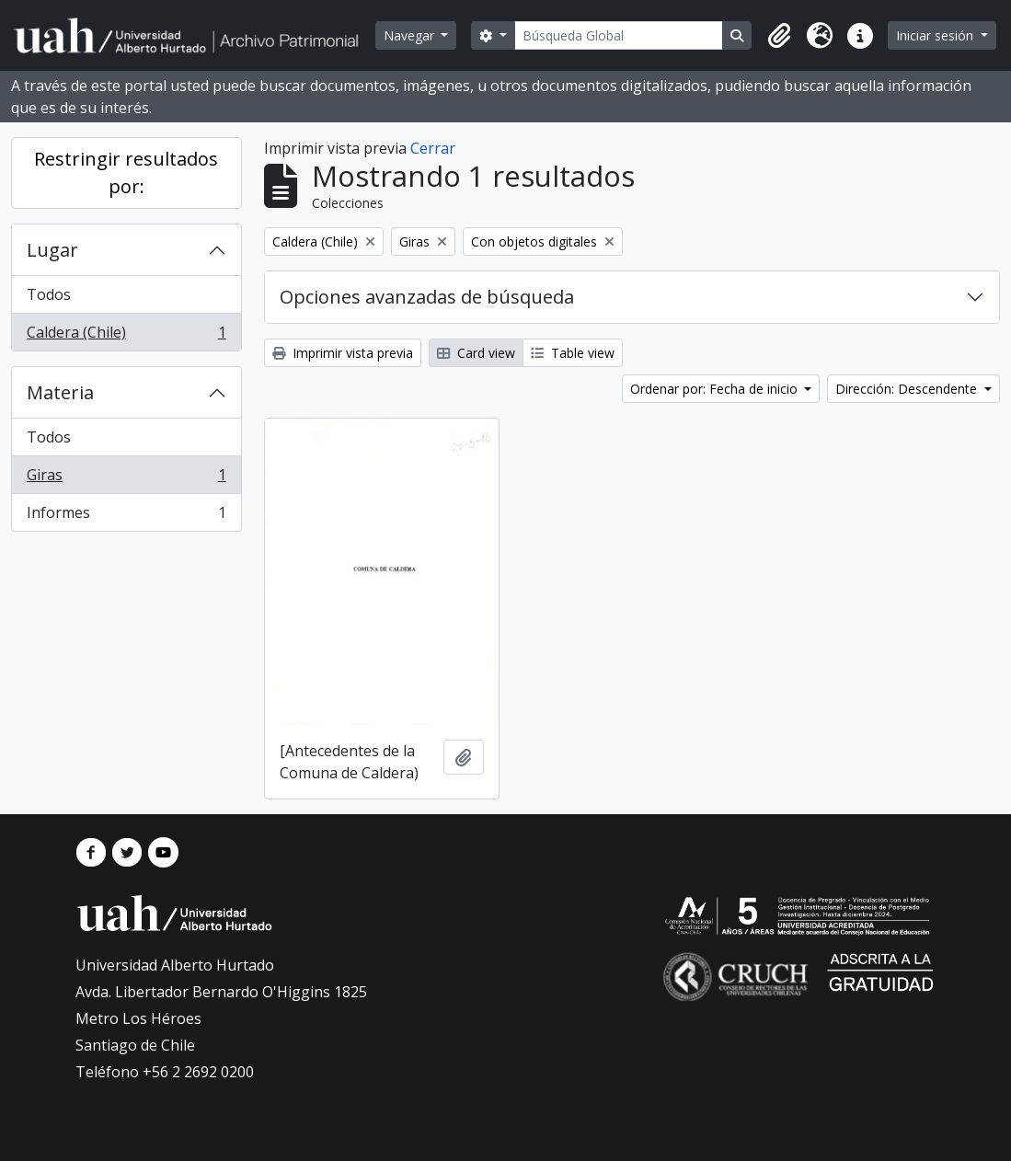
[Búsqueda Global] (619, 35)
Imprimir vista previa (342, 353)
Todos (49, 294)
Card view (476, 353)
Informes (126, 516)
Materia (60, 392)
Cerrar (432, 148)
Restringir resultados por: (126, 172)
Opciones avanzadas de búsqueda (427, 296)
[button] (779, 36)
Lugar (52, 249)
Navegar (411, 35)
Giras (126, 479)
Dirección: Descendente (908, 388)
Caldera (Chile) (126, 336)
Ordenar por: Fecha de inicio (715, 388)
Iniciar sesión (936, 35)
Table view (573, 353)
